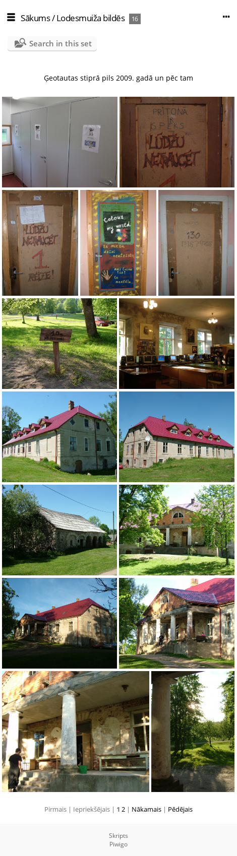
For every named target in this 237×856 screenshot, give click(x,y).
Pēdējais (180, 809)
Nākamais (146, 809)
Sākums (35, 18)
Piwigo (118, 844)
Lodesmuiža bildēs (90, 18)
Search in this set (60, 43)
